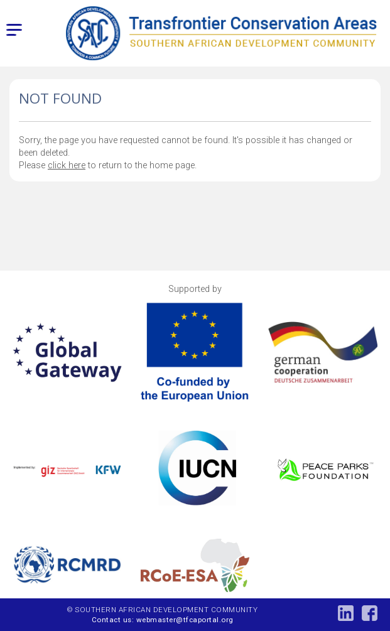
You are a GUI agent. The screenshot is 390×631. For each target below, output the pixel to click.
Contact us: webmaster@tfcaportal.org (163, 619)
